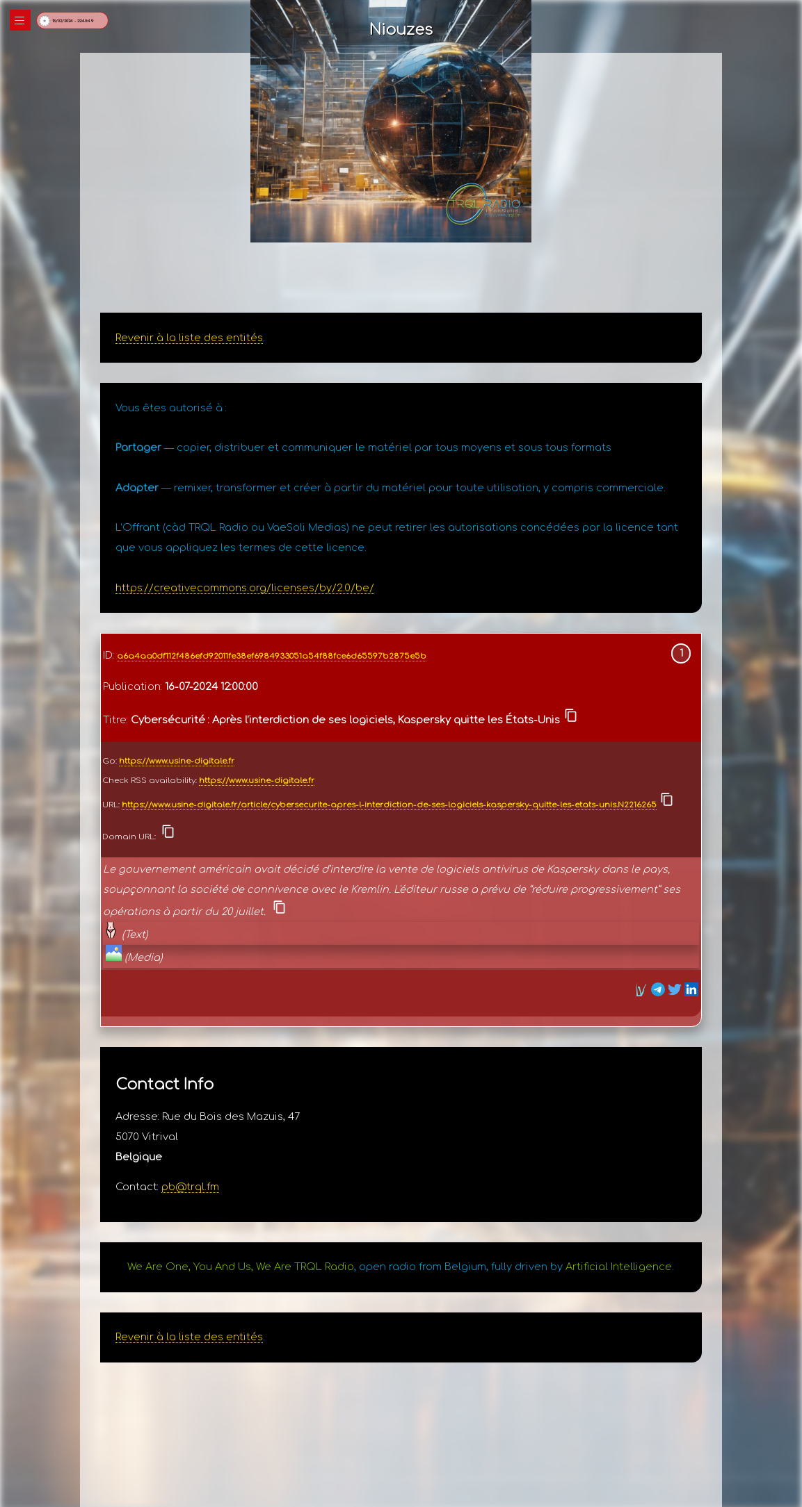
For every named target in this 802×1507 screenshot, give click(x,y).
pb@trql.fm (190, 1186)
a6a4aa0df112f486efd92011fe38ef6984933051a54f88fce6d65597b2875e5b (271, 656)
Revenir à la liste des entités (189, 337)
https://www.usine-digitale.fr (176, 761)
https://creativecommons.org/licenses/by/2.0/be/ (244, 587)
